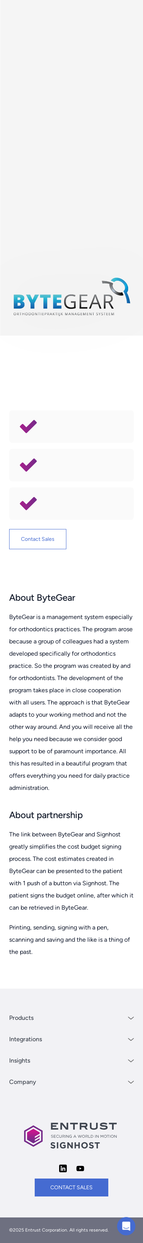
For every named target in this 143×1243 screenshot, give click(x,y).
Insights (71, 1060)
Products (71, 1017)
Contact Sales (38, 539)
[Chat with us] (126, 1226)
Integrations (71, 1039)
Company (71, 1081)
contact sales (71, 1187)
